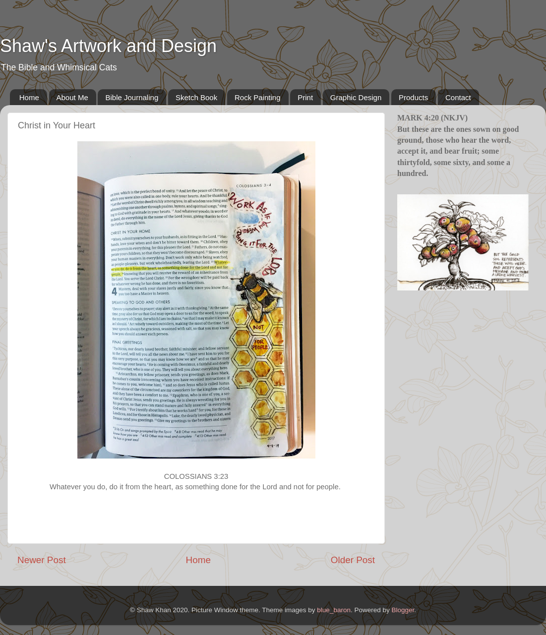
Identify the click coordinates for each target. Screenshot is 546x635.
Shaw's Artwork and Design (108, 46)
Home (29, 97)
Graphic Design (355, 97)
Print (305, 97)
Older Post (353, 560)
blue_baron (334, 610)
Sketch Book (196, 97)
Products (413, 97)
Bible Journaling (131, 97)
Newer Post (41, 560)
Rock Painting (258, 97)
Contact (458, 97)
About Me (72, 97)
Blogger (402, 610)
